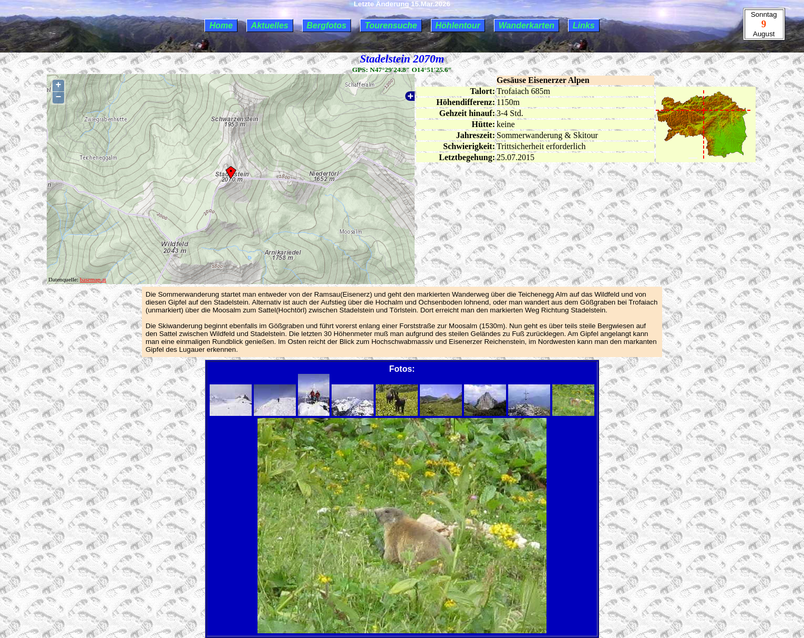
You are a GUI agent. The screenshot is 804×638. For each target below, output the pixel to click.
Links (584, 25)
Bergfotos (327, 25)
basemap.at (93, 279)
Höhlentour (458, 25)
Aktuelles (269, 25)
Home (220, 25)
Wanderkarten (526, 25)
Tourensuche (391, 25)
